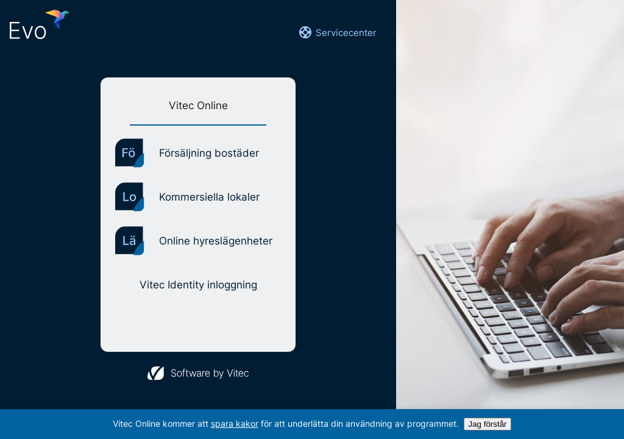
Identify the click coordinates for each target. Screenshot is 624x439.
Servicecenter (337, 32)
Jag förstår (488, 424)
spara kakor (234, 423)
